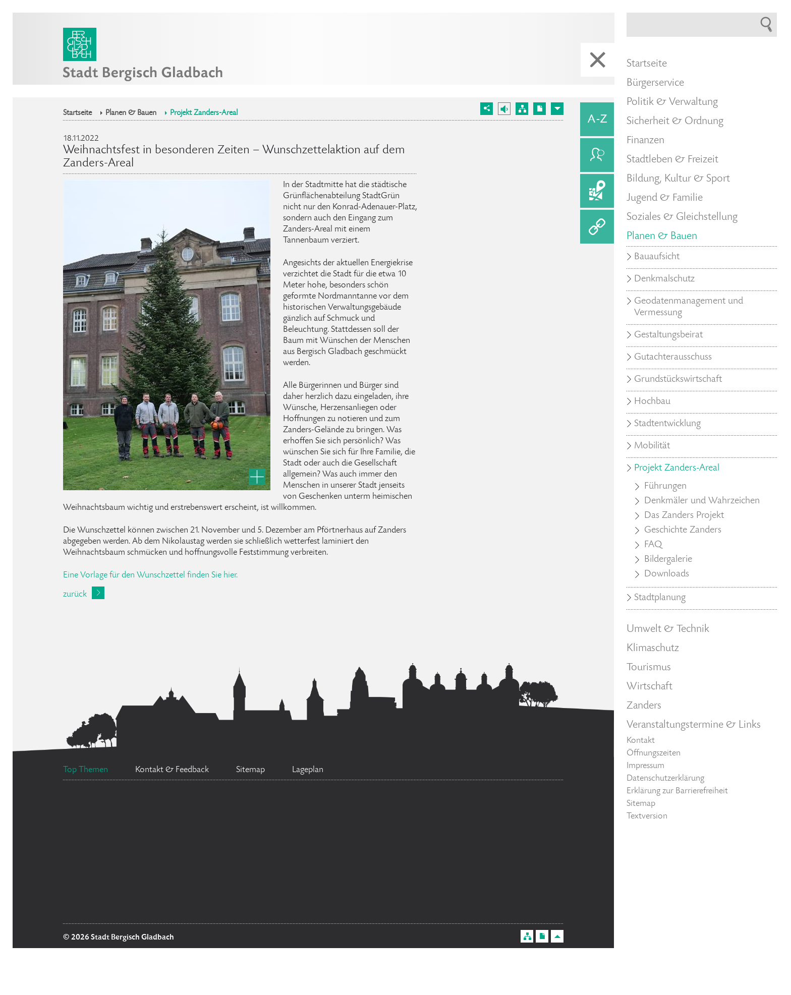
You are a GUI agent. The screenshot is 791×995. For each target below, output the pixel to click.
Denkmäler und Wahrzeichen (702, 501)
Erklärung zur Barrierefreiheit (677, 791)
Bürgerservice (655, 83)
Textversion (647, 816)
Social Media (382, 866)
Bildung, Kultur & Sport (678, 179)
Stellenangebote (135, 901)
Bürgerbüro (140, 825)
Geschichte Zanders (682, 530)
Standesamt (460, 813)
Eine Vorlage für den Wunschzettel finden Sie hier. (150, 575)
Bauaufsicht (657, 257)
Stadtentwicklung (667, 424)
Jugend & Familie (665, 198)
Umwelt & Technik (668, 629)
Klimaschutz (653, 648)
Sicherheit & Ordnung (675, 121)
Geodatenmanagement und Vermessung (688, 307)
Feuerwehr (493, 876)
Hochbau (652, 402)
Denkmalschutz (664, 279)
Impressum (645, 766)
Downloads (666, 574)
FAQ (653, 545)
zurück (75, 594)
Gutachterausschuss (673, 358)
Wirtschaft (649, 686)
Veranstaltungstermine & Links (694, 725)
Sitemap (641, 803)
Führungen (665, 487)
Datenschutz (115, 864)
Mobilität (652, 446)
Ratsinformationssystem (462, 911)
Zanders (644, 706)
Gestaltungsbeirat (668, 335)
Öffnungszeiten (654, 753)
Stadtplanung (660, 598)
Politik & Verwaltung (672, 102)
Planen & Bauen (130, 113)
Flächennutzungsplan (296, 905)
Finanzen (645, 140)
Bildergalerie (668, 560)
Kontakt (641, 740)
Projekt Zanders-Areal (204, 113)
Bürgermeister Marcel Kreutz (296, 809)
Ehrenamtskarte (247, 861)
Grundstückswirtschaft (678, 380)
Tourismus (649, 667)
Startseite (77, 113)
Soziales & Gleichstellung (682, 217)
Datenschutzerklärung (665, 778)
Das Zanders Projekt (684, 516)
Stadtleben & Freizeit (672, 159)
